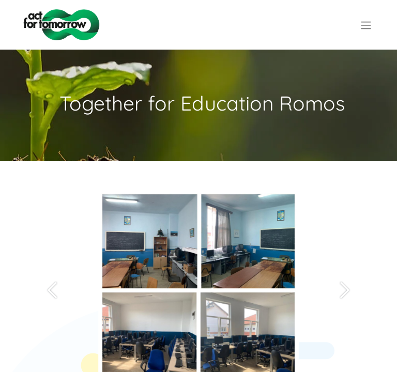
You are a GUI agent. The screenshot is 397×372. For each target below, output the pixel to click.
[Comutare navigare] (366, 24)
